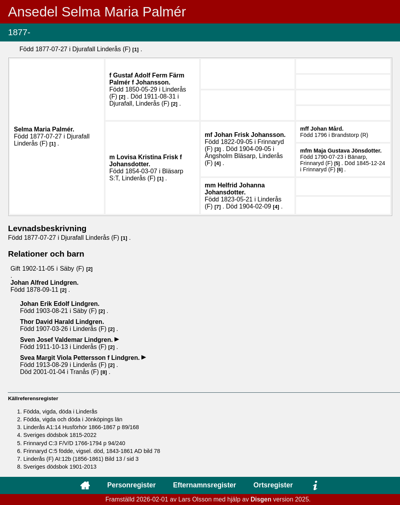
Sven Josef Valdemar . (67, 339)
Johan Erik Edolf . (60, 303)
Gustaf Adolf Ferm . (146, 79)
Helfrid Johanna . (235, 189)
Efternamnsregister (204, 485)
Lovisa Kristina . (145, 160)
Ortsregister (273, 485)
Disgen (260, 499)
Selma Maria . (44, 129)
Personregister (131, 485)
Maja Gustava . (348, 150)
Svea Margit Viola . (80, 357)
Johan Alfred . (45, 282)
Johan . (250, 134)
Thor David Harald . (62, 321)
